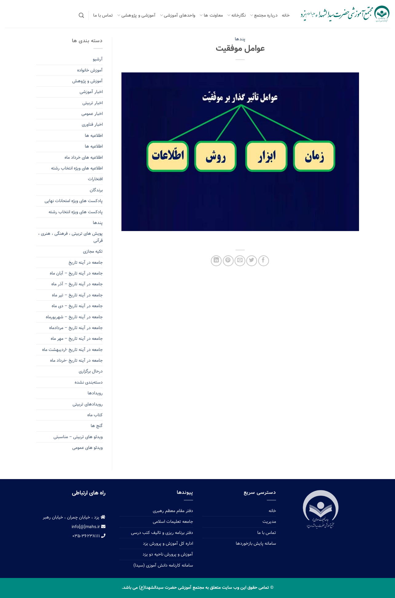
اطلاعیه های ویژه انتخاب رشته (77, 168)
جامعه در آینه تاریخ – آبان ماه (76, 273)
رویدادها (95, 393)
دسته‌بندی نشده (89, 382)
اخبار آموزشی (91, 91)
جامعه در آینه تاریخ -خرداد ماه (76, 360)
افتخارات (95, 179)
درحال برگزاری (91, 371)
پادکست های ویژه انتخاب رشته (76, 212)
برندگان (96, 190)
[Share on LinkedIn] (216, 260)
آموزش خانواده (90, 70)
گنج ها (97, 425)
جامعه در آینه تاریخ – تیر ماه (77, 295)
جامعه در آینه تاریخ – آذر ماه (77, 284)
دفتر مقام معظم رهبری (173, 510)
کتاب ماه (95, 415)
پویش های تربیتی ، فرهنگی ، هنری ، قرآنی (70, 237)
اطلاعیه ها (94, 135)
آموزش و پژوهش (87, 81)
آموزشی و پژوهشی (136, 15)
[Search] (81, 15)
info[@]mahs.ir (88, 526)
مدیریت (269, 521)
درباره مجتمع (264, 15)
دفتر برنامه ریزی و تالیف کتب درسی (162, 532)
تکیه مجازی (93, 251)
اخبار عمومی (92, 113)
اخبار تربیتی (92, 103)
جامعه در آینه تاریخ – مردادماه (76, 327)
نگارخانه (236, 15)
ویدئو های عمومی (87, 447)
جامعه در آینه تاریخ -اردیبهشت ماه (72, 349)
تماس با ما (103, 15)
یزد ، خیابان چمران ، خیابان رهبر (74, 517)
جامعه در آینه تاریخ (86, 262)
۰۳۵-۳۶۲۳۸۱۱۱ (88, 536)
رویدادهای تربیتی (88, 404)
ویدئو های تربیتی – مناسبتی (78, 436)
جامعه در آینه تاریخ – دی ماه (77, 306)
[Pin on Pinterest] (228, 260)
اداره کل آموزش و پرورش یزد (168, 543)
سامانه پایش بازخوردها (256, 543)
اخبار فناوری (92, 124)
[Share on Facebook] (263, 260)
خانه (286, 15)
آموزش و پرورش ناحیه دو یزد (168, 554)
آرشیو (98, 59)
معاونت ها (211, 15)
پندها (240, 39)
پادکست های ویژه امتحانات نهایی (74, 200)
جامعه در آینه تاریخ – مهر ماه (77, 338)
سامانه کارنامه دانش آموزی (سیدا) (163, 565)
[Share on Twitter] (251, 260)
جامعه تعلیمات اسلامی (173, 521)
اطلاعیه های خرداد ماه (84, 157)
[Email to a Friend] (240, 260)
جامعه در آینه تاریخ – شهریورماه (74, 317)
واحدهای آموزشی (177, 15)
